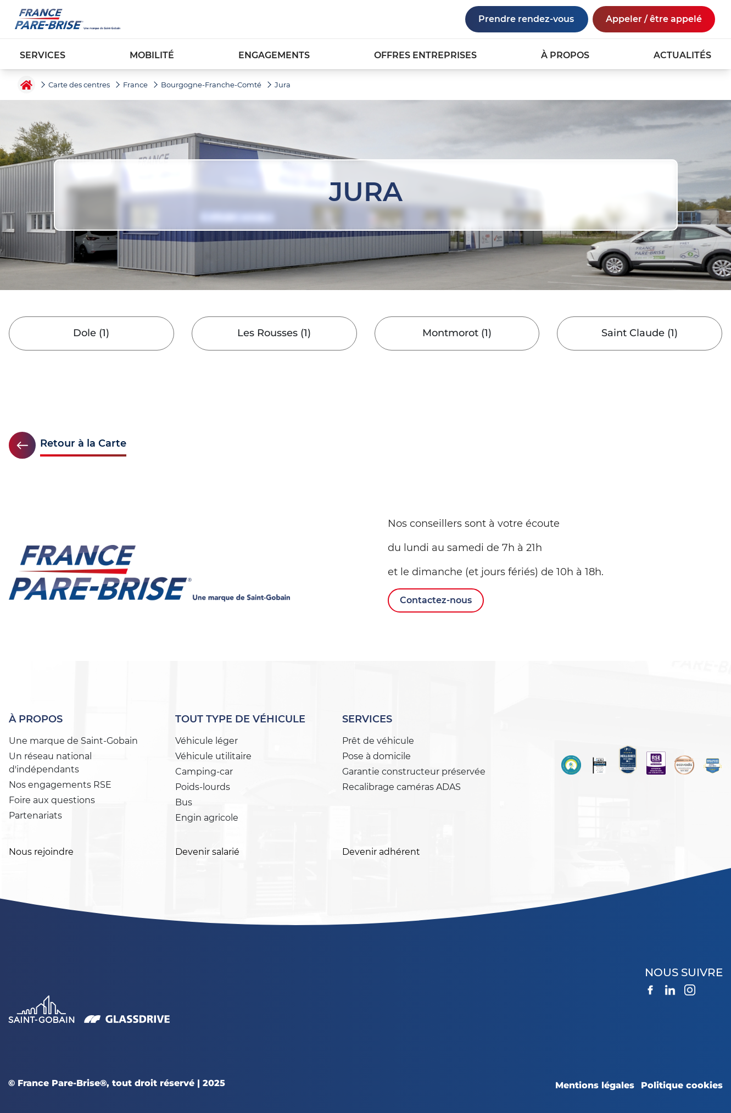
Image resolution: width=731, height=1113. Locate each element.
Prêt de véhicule (378, 741)
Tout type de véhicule (240, 719)
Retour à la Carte (83, 443)
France (135, 84)
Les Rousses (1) (274, 333)
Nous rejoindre (41, 852)
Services (367, 719)
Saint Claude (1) (639, 333)
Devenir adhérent (381, 852)
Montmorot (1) (457, 333)
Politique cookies (682, 1085)
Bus (183, 802)
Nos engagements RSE (60, 785)
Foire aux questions (52, 800)
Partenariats (35, 815)
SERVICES (42, 55)
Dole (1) (91, 333)
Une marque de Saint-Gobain (73, 741)
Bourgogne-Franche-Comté (211, 84)
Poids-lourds (202, 787)
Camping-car (204, 771)
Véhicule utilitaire (213, 756)
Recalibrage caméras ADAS (401, 787)
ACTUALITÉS (682, 55)
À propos (36, 719)
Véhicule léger (206, 741)
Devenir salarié (207, 852)
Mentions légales (594, 1085)
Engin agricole (206, 818)
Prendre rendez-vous (526, 19)
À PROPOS (565, 55)
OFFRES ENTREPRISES (425, 55)
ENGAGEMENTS (274, 55)
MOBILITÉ (152, 55)
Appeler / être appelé (654, 19)
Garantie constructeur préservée (414, 771)
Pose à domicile (376, 756)
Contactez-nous (436, 600)
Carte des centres (79, 84)
